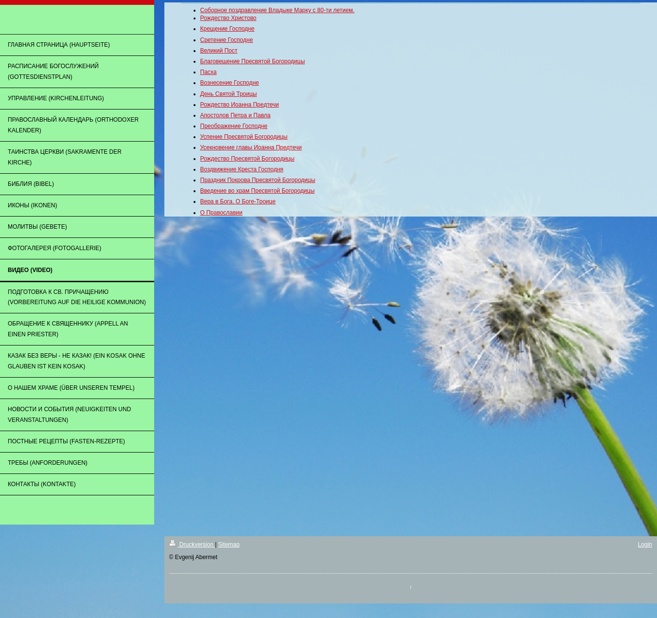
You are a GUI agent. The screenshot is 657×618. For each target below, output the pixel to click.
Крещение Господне (227, 28)
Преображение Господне (234, 126)
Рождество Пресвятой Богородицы (247, 158)
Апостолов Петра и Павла (235, 115)
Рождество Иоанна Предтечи (239, 104)
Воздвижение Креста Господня (242, 169)
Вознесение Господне (229, 82)
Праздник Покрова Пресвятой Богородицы (258, 180)
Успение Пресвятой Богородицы (244, 136)
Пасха (208, 72)
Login (645, 544)
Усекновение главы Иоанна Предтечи (251, 147)
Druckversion (192, 544)
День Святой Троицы (228, 94)
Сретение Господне (226, 39)
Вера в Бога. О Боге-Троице (238, 201)
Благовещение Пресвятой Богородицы (252, 61)
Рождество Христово (228, 18)
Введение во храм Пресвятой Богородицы (257, 190)
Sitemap (229, 544)
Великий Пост (219, 50)
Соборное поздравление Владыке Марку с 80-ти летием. (277, 10)
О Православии (221, 212)
